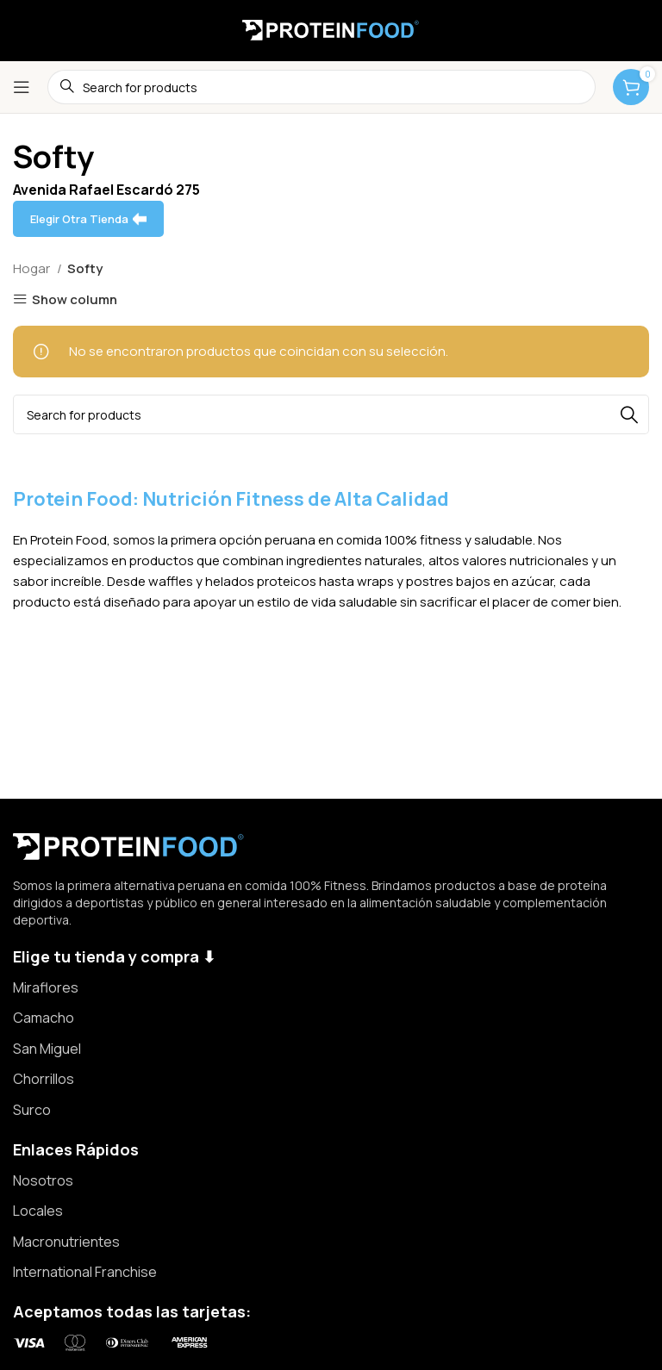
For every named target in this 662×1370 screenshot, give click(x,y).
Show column (74, 299)
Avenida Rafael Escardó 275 (106, 189)
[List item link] (331, 988)
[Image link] (129, 845)
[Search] (331, 414)
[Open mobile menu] (21, 87)
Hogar (33, 268)
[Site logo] (331, 29)
